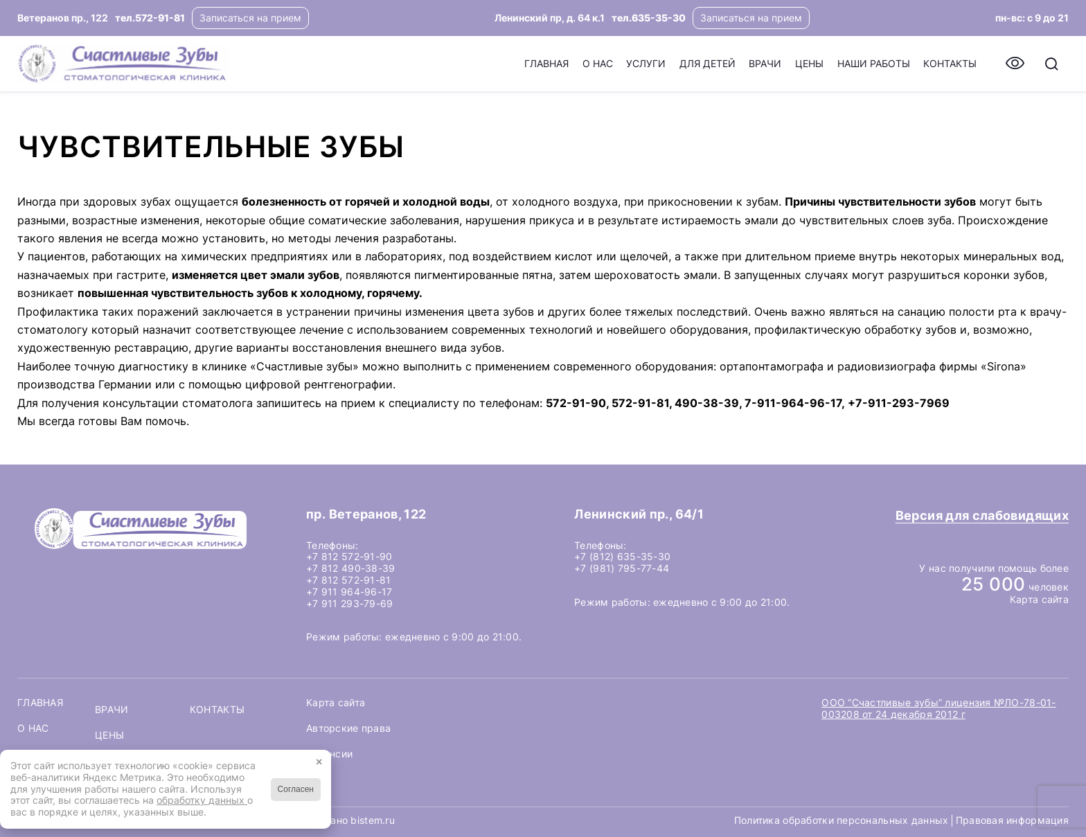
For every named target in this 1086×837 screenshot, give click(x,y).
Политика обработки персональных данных (841, 820)
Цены (109, 735)
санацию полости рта (957, 311)
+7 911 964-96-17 (349, 591)
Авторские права (348, 728)
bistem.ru (372, 820)
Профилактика (57, 311)
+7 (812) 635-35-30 (622, 556)
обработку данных (202, 800)
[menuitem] (546, 63)
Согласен (296, 789)
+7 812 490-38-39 (350, 568)
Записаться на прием (250, 18)
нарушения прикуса (519, 220)
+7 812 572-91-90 (349, 556)
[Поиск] (1052, 63)
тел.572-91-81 (150, 18)
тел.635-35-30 (649, 18)
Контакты (217, 709)
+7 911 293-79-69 (349, 603)
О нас (32, 728)
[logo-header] (123, 63)
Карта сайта (1039, 599)
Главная (40, 702)
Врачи (111, 709)
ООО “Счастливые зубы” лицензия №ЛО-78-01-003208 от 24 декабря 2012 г (938, 708)
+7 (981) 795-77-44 (621, 568)
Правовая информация (1012, 820)
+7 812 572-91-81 (348, 580)
